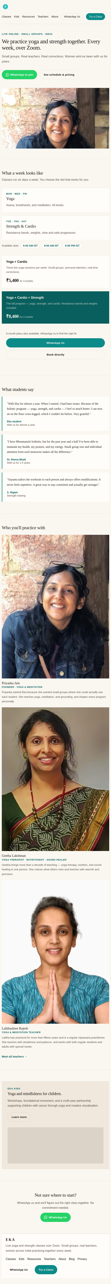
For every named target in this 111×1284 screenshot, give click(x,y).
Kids (16, 16)
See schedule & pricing (59, 74)
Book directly (55, 354)
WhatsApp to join (19, 74)
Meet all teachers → (14, 1056)
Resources (28, 16)
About (54, 16)
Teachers (43, 16)
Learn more (19, 1116)
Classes (6, 16)
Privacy (82, 1259)
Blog (72, 1259)
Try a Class (95, 16)
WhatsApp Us (72, 16)
